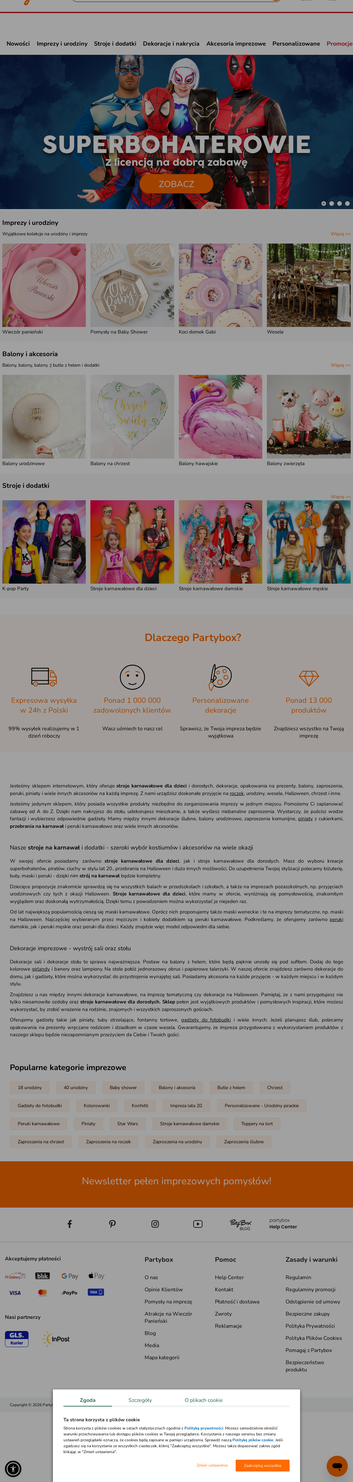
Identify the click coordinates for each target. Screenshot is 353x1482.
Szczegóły (140, 1400)
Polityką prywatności (203, 1428)
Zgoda (88, 1400)
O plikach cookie (204, 1400)
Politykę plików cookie (252, 1440)
